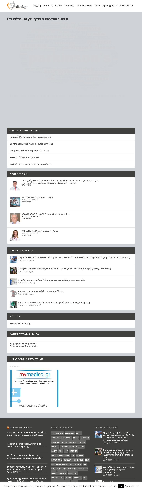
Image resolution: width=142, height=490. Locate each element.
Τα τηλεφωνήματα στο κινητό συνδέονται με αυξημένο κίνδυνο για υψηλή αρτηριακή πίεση (64, 241)
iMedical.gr (18, 74)
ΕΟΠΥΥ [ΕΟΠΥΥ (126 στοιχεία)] (54, 423)
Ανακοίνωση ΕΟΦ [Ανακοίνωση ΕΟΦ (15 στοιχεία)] (59, 415)
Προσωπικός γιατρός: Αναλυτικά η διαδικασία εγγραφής (24, 417)
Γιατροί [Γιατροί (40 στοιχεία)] (82, 415)
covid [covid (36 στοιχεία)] (78, 406)
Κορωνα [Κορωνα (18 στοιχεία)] (67, 432)
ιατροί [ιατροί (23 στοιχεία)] (68, 450)
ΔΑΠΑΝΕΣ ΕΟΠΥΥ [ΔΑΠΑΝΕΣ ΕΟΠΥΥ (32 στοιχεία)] (67, 419)
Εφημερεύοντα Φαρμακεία (23, 316)
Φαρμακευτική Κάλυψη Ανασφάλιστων (29, 123)
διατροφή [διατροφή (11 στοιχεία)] (72, 446)
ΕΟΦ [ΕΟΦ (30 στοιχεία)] (61, 423)
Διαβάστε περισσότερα (23, 89)
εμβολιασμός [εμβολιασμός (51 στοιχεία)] (57, 450)
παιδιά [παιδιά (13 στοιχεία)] (74, 455)
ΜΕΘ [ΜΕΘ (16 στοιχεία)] (87, 432)
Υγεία (97, 5)
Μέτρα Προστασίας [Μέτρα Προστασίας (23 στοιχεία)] (59, 437)
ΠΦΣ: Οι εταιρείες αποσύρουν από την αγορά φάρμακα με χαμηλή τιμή (54, 275)
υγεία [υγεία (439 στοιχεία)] (71, 459)
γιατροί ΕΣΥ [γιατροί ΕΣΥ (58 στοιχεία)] (83, 441)
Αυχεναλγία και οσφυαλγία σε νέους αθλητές (41, 263)
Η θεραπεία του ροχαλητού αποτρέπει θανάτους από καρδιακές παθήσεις (26, 406)
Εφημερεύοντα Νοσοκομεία (23, 318)
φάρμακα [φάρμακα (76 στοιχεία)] (55, 463)
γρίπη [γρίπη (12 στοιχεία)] (53, 446)
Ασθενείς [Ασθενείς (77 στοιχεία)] (73, 415)
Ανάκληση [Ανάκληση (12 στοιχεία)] (85, 410)
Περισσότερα (131, 486)
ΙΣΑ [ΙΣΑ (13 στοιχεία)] (73, 428)
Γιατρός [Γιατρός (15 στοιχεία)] (54, 419)
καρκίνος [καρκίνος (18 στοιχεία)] (77, 450)
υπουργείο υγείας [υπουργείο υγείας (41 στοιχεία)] (82, 459)
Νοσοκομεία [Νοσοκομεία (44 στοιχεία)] (75, 437)
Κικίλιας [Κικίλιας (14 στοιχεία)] (79, 428)
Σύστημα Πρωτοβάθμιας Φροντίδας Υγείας (31, 116)
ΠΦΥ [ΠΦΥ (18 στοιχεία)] (53, 441)
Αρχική (37, 5)
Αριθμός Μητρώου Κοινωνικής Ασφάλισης (31, 136)
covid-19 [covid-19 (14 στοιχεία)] (55, 410)
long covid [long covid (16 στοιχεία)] (66, 410)
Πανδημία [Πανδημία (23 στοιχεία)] (61, 441)
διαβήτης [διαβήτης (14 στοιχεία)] (62, 446)
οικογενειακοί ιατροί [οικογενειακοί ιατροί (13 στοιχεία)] (60, 455)
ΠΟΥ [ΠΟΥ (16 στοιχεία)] (85, 437)
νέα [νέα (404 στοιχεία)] (85, 450)
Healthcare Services (21, 400)
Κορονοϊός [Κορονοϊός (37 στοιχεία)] (56, 432)
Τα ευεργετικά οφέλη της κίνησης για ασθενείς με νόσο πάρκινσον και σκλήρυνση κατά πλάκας (36, 67)
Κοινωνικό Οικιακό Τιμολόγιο (24, 130)
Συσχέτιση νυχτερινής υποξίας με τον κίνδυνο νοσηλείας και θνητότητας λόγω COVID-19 (26, 442)
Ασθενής (69, 5)
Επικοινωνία (126, 5)
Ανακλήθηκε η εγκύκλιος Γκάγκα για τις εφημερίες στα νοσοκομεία (51, 252)
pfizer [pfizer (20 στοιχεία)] (75, 410)
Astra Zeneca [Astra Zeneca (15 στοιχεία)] (57, 406)
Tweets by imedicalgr (20, 296)
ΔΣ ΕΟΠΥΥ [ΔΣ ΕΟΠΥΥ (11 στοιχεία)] (80, 419)
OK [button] (121, 486)
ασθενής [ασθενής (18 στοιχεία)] (72, 441)
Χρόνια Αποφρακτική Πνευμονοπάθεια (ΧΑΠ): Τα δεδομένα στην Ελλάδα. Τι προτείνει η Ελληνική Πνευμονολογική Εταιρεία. (26, 455)
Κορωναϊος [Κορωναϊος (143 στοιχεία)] (78, 432)
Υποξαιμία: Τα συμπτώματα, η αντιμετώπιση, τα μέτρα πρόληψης (25, 429)
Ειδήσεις (48, 5)
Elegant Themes (31, 480)
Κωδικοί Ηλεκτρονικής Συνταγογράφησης (30, 109)
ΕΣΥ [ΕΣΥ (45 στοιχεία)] (66, 423)
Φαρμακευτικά (84, 5)
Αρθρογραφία (110, 5)
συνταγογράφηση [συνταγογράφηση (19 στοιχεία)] (59, 459)
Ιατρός (58, 5)
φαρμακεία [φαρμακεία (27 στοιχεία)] (66, 463)
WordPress (64, 480)
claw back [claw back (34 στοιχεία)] (69, 406)
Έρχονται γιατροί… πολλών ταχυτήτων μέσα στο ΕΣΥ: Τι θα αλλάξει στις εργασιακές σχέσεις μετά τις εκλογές (74, 230)
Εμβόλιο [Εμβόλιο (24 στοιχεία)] (73, 423)
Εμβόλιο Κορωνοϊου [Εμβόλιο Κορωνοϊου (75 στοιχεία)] (60, 428)
